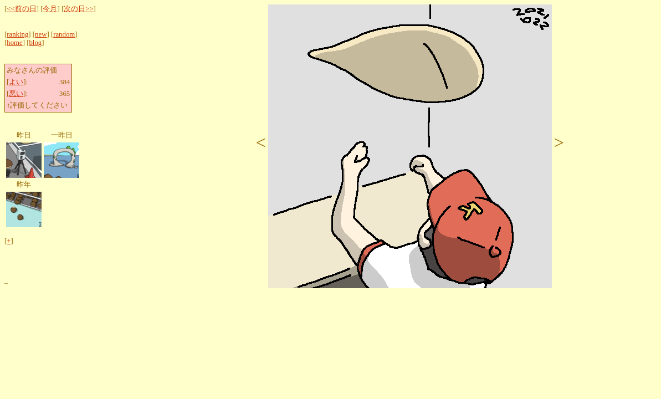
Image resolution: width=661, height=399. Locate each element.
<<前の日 (21, 9)
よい (16, 82)
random (64, 34)
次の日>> (78, 9)
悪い (16, 94)
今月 (50, 9)
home (14, 43)
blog (35, 43)
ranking (17, 34)
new (41, 34)
